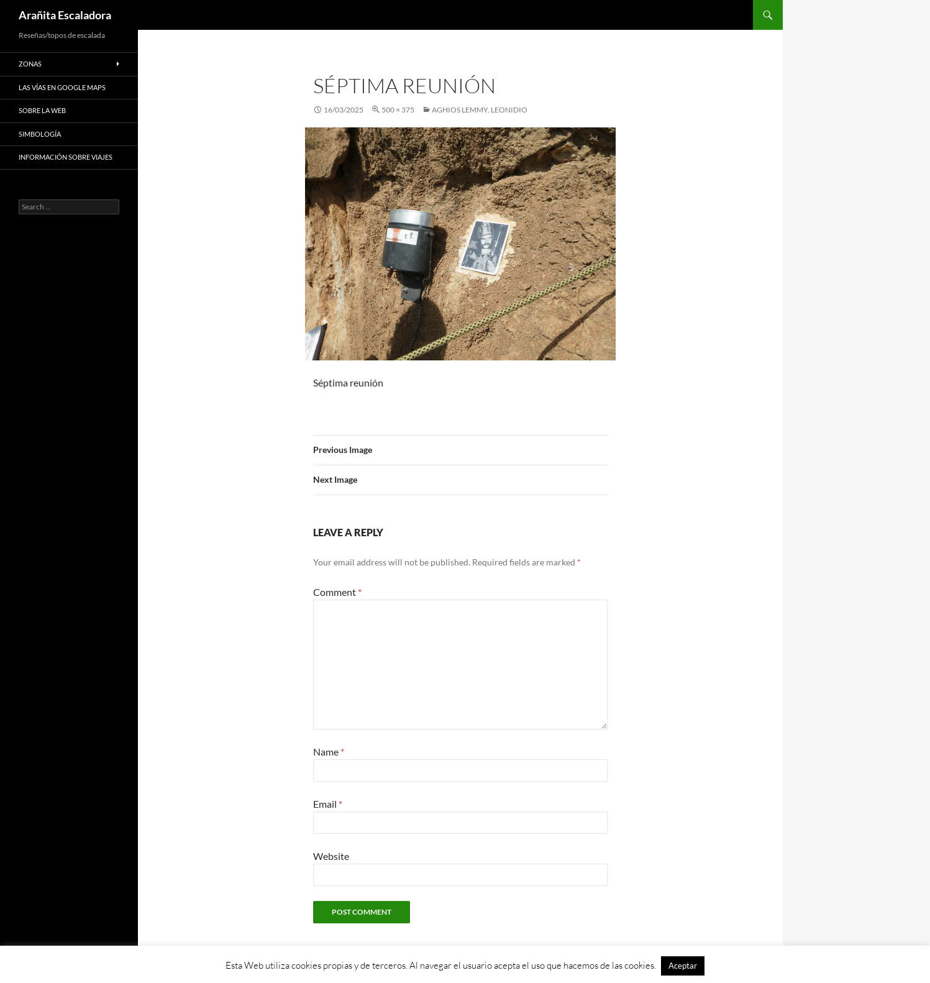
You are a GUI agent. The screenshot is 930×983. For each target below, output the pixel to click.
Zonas (30, 64)
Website (331, 856)
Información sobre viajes (65, 157)
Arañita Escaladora (65, 15)
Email (327, 804)
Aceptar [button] (682, 966)
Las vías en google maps (62, 87)
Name (328, 751)
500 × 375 (397, 109)
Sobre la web (42, 110)
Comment (337, 592)
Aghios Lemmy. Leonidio (479, 109)
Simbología (40, 134)
